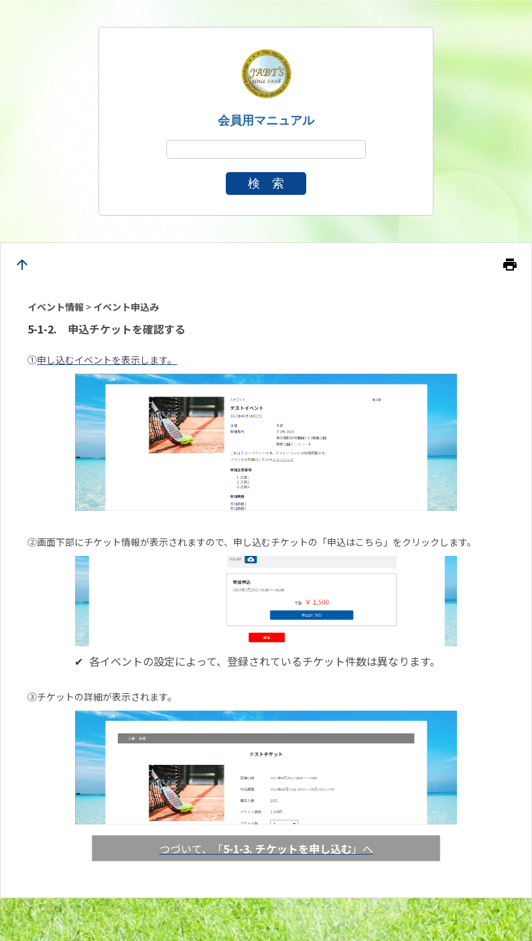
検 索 (266, 183)
